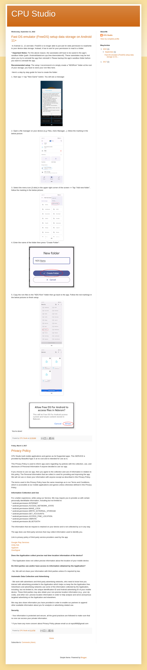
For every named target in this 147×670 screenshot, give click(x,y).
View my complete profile (109, 39)
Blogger (84, 658)
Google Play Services (20, 542)
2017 (105, 62)
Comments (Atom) (28, 642)
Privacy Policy (21, 450)
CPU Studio (108, 35)
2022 (105, 49)
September (109, 52)
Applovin (15, 548)
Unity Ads (15, 545)
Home (51, 638)
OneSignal (15, 550)
